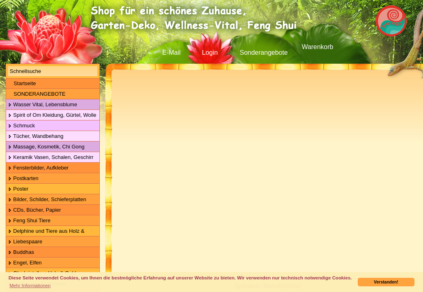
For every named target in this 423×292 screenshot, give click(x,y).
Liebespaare (25, 242)
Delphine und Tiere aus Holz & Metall (45, 231)
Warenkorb (317, 46)
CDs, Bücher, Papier (34, 210)
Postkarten (23, 179)
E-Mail (171, 52)
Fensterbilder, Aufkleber (38, 168)
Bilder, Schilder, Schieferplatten (47, 200)
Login (210, 52)
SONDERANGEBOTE (36, 94)
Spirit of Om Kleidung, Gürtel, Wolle (52, 115)
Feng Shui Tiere (29, 221)
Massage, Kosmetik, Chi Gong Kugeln (45, 147)
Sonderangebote (264, 52)
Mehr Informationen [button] (29, 285)
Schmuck (21, 126)
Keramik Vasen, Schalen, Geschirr (50, 157)
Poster (18, 189)
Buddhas (21, 252)
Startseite (22, 83)
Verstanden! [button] (386, 281)
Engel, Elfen (25, 263)
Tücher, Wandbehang (35, 136)
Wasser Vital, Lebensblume (42, 105)
